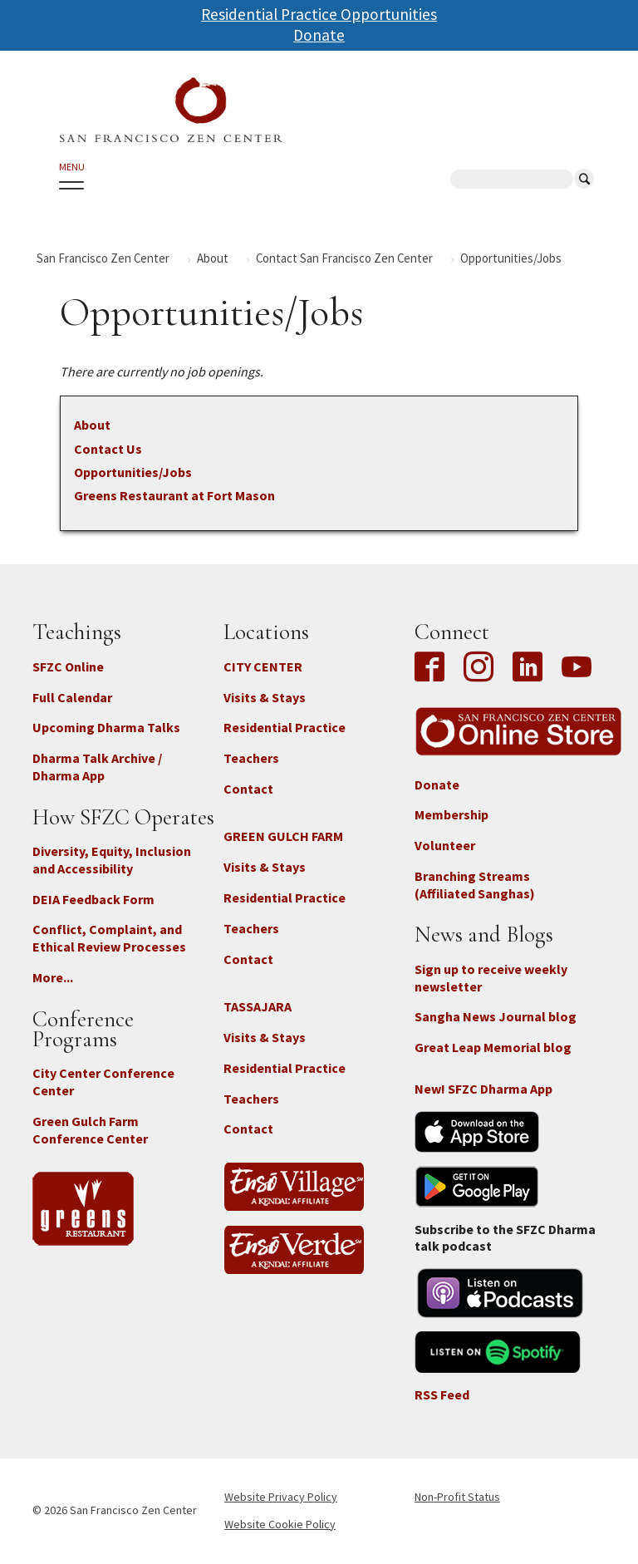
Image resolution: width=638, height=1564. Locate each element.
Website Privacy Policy (280, 1496)
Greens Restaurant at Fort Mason (174, 495)
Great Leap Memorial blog (493, 1047)
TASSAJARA (257, 1006)
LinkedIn (527, 668)
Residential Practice (284, 727)
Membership (451, 814)
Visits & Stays (264, 697)
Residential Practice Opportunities (319, 14)
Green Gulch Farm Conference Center (90, 1130)
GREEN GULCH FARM (283, 836)
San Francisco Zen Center (103, 258)
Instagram (478, 668)
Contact (248, 788)
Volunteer (445, 845)
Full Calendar (72, 697)
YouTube (576, 668)
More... (52, 977)
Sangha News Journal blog (496, 1016)
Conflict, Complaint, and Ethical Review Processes (109, 938)
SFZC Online (68, 666)
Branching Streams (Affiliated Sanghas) (475, 885)
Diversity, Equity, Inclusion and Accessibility (111, 860)
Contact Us (108, 448)
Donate (319, 35)
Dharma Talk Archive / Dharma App (97, 767)
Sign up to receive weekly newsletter (491, 978)
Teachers (251, 758)
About (212, 258)
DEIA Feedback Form (93, 899)
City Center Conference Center (103, 1082)
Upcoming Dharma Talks (106, 727)
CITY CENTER (262, 666)
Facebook (434, 668)
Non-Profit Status (457, 1496)
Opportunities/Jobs (133, 472)
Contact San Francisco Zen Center (344, 258)
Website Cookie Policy (280, 1524)
